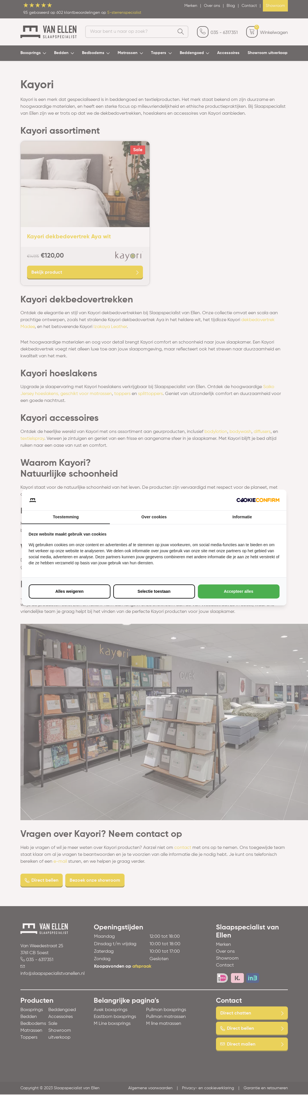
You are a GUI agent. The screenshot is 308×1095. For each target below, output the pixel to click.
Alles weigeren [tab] (69, 591)
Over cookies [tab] (154, 517)
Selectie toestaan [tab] (153, 591)
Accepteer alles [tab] (238, 591)
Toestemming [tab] (66, 517)
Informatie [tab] (242, 517)
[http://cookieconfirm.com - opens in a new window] (258, 499)
